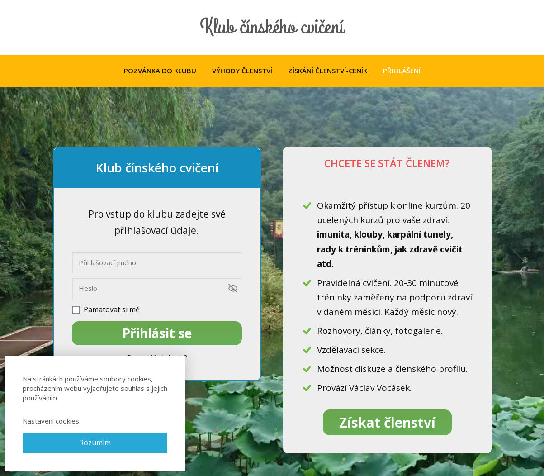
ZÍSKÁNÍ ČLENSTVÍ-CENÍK (327, 70)
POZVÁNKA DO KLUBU (160, 70)
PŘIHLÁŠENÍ (402, 70)
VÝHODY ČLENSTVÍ (242, 70)
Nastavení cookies (51, 420)
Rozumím (95, 442)
